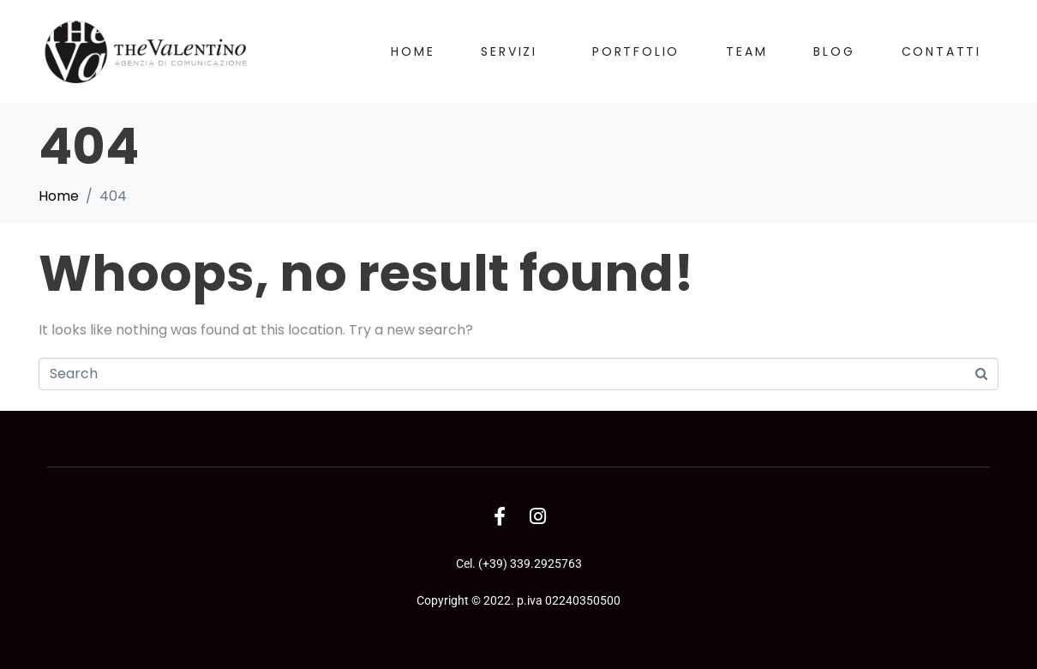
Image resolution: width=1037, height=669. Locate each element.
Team (746, 51)
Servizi (509, 51)
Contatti (941, 51)
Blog (833, 51)
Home (413, 51)
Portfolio (636, 51)
